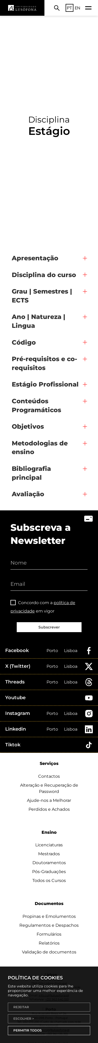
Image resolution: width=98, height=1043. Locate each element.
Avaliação (28, 494)
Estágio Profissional (45, 384)
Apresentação (35, 258)
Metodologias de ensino (40, 447)
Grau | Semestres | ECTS (42, 296)
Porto (52, 650)
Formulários (49, 934)
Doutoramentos (49, 862)
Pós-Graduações (49, 871)
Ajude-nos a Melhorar (49, 800)
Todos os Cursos (49, 880)
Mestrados (49, 853)
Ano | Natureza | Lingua (38, 321)
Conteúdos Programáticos (36, 405)
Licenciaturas (49, 844)
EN (77, 7)
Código (24, 342)
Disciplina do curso (44, 275)
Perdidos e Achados (49, 809)
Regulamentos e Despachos (49, 925)
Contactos (49, 776)
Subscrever (49, 627)
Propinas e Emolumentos (49, 916)
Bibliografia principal (31, 473)
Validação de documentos (49, 952)
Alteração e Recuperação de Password (49, 788)
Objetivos (28, 426)
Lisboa (70, 650)
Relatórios (49, 943)
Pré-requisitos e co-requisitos (44, 363)
